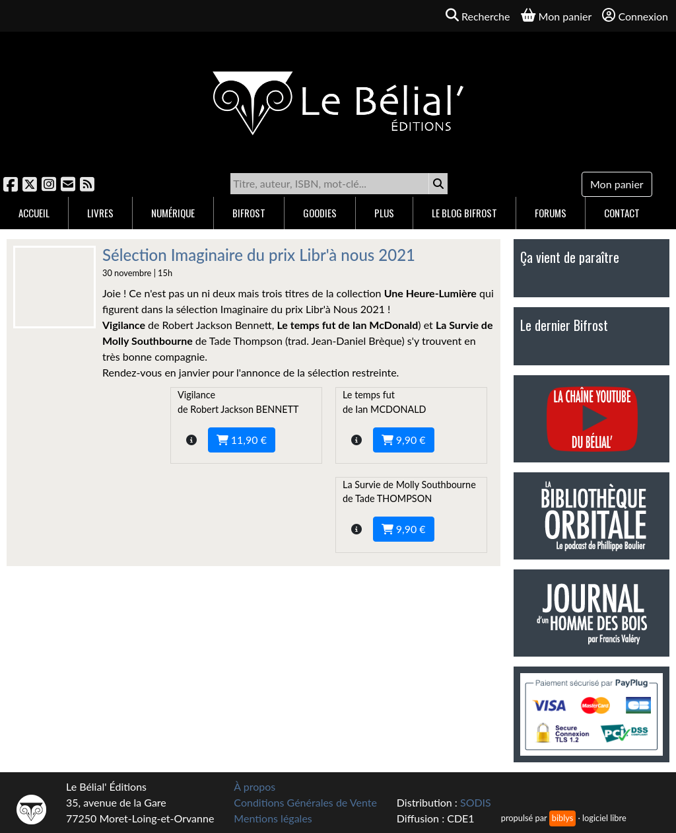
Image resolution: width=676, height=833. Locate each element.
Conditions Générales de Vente (305, 802)
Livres (100, 212)
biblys (562, 818)
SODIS (475, 802)
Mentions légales (273, 818)
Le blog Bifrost (464, 212)
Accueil (34, 212)
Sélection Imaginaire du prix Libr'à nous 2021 (258, 254)
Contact (622, 212)
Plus (384, 212)
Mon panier (617, 184)
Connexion (635, 15)
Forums (550, 212)
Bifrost (248, 212)
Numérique (173, 212)
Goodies (320, 212)
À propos (254, 786)
